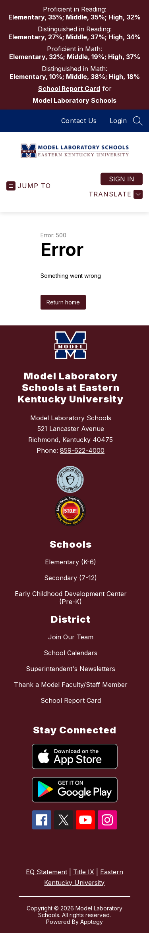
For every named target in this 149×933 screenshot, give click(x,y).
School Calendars (70, 653)
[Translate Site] (115, 194)
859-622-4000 (82, 450)
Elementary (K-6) (70, 562)
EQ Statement (46, 872)
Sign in (121, 179)
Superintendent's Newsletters (70, 669)
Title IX (83, 872)
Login (118, 121)
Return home (63, 302)
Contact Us (79, 121)
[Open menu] (28, 186)
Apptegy (91, 921)
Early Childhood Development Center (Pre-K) (71, 598)
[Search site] (138, 120)
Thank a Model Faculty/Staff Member (71, 685)
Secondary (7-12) (70, 578)
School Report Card (69, 88)
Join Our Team (70, 637)
